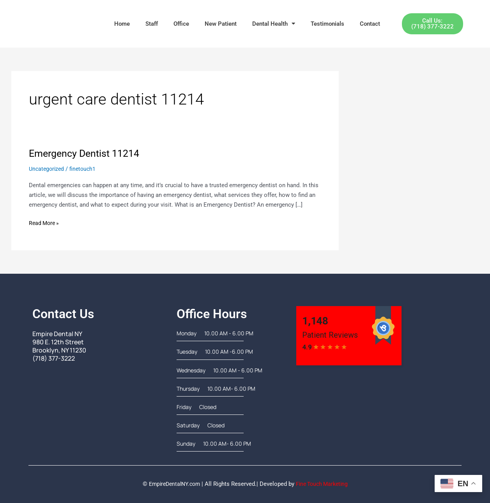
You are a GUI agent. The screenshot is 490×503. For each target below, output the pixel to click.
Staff (151, 23)
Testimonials (327, 23)
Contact (370, 23)
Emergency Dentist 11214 (87, 153)
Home (122, 23)
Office (181, 23)
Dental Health (273, 23)
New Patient (221, 23)
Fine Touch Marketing (324, 483)
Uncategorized (47, 168)
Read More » (45, 222)
